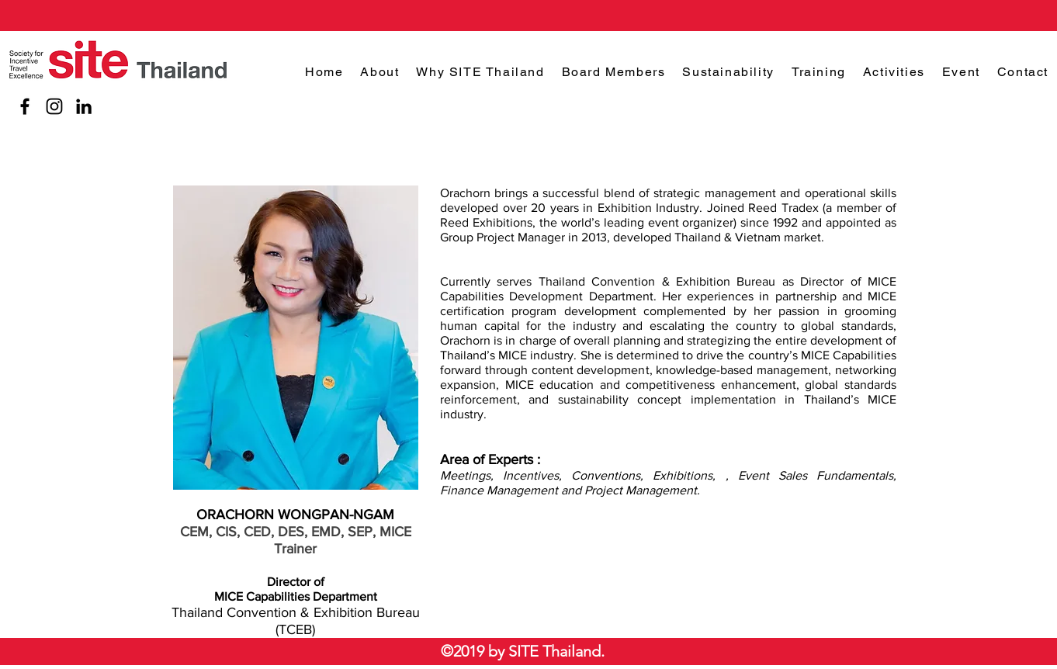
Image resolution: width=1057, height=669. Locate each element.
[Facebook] (25, 106)
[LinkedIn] (84, 106)
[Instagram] (54, 106)
